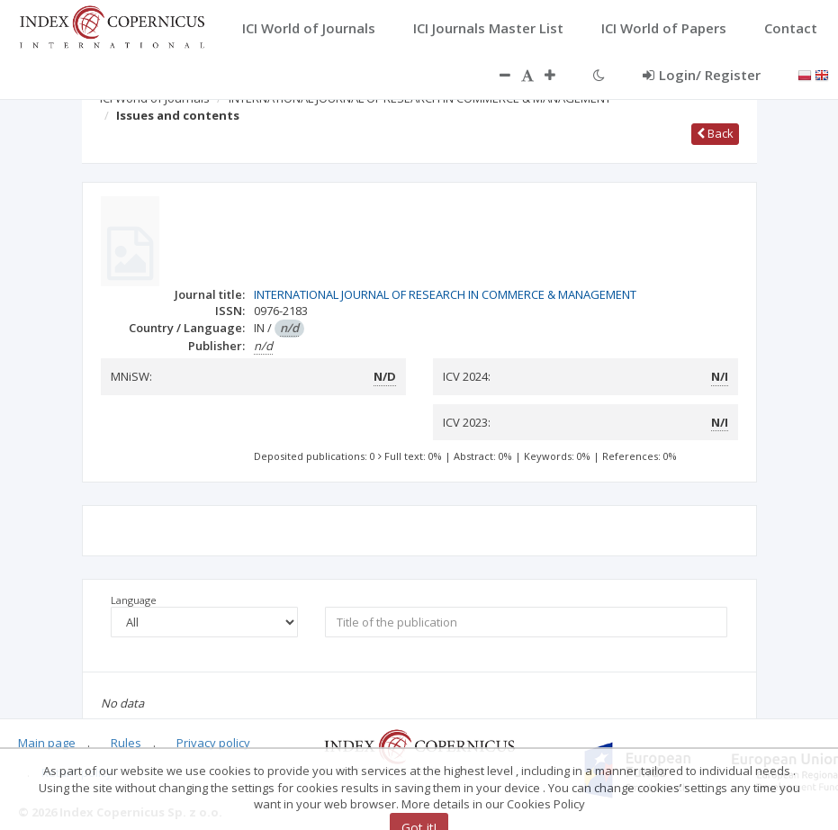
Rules (126, 743)
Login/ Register (702, 75)
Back (715, 133)
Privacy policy (213, 743)
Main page (47, 743)
